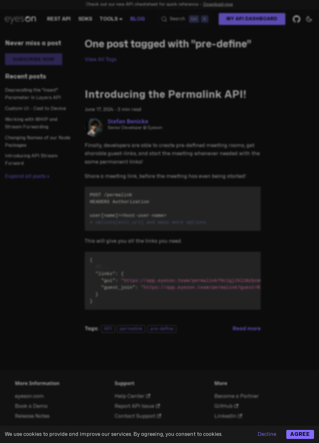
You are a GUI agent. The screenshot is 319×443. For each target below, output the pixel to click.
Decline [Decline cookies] (267, 434)
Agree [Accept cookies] (300, 434)
